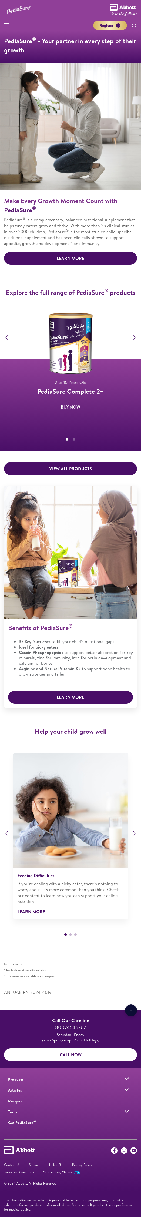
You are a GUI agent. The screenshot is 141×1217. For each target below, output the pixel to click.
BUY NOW (70, 410)
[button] (134, 26)
